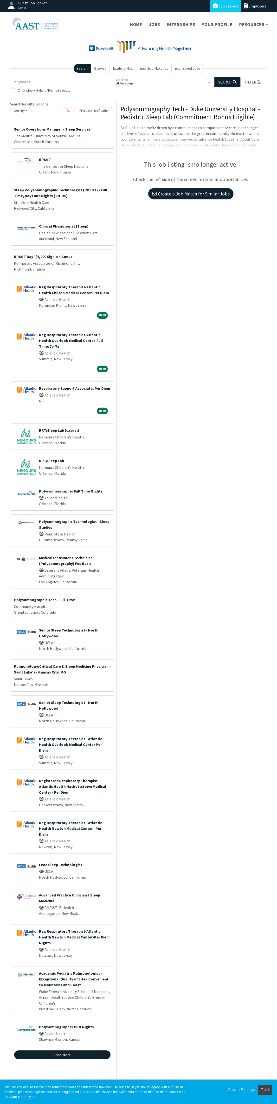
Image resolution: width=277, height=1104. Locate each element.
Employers (255, 6)
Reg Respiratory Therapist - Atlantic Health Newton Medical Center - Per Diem (70, 828)
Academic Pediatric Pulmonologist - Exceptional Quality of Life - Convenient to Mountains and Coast (74, 979)
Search (82, 68)
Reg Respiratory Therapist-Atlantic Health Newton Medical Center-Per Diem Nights (74, 937)
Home (136, 24)
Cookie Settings (241, 1090)
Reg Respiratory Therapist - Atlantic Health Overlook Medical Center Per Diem (70, 744)
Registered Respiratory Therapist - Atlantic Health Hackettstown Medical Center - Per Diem (72, 786)
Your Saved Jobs (187, 68)
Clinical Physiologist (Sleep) (64, 226)
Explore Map (123, 68)
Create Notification (94, 110)
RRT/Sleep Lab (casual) (59, 430)
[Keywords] (62, 82)
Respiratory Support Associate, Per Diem (74, 388)
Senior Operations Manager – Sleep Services (52, 129)
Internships (181, 24)
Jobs (154, 24)
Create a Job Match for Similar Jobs (191, 194)
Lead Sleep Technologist (60, 864)
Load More (62, 1054)
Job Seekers (225, 6)
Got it (265, 1090)
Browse (100, 68)
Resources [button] (251, 24)
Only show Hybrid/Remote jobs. (44, 90)
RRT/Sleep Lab (51, 460)
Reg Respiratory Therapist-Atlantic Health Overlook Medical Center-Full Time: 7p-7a (71, 340)
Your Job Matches (154, 68)
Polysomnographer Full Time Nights (71, 491)
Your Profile (217, 24)
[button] (253, 82)
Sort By (19, 110)
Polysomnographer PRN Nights (66, 1026)
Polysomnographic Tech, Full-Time (44, 599)
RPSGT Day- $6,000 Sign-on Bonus (43, 256)
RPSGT (45, 159)
